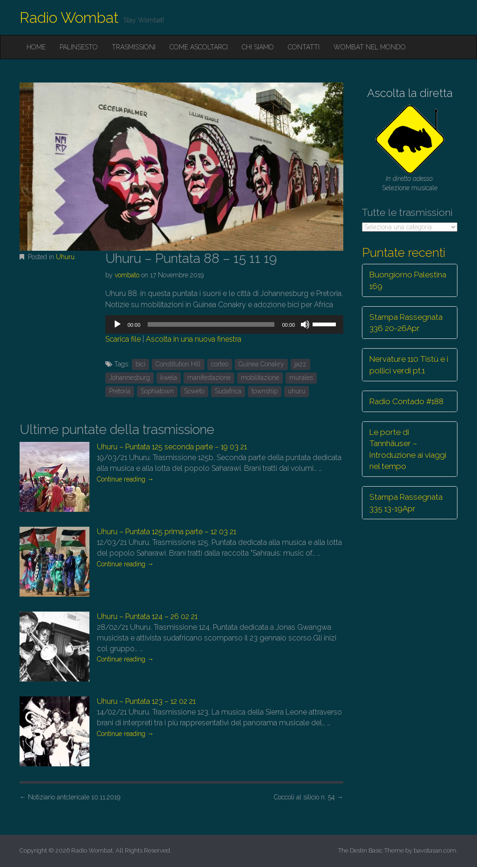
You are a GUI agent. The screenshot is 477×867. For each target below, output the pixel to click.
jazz (300, 364)
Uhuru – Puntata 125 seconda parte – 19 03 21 (172, 446)
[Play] (117, 324)
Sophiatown (157, 391)
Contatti (304, 47)
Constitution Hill (178, 364)
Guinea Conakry (261, 364)
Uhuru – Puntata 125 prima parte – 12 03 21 (166, 531)
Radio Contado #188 (406, 401)
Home (36, 47)
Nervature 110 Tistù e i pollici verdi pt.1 (408, 364)
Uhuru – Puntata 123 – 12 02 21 (146, 701)
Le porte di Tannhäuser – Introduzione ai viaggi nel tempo (407, 449)
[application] (224, 324)
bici (140, 364)
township (265, 391)
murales (301, 377)
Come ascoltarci (199, 47)
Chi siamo (258, 47)
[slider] (211, 324)
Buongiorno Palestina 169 (407, 280)
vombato (127, 275)
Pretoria (119, 391)
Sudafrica (228, 391)
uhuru (296, 391)
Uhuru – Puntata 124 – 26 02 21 (147, 616)
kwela (168, 377)
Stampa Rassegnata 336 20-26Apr (406, 322)
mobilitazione (260, 377)
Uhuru (65, 257)
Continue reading (125, 479)
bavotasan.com (435, 850)
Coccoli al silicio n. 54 (308, 797)
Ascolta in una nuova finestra (193, 339)
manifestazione (209, 377)
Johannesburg (129, 377)
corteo (219, 364)
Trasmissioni (134, 47)
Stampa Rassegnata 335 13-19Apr (406, 502)
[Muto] (305, 324)
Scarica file (123, 339)
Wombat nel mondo (370, 47)
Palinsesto (79, 47)
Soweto (194, 391)
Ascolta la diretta (410, 93)
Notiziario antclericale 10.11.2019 (70, 797)
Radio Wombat (69, 17)
